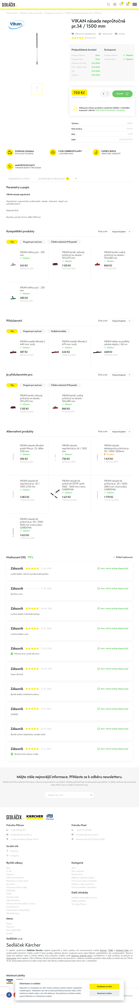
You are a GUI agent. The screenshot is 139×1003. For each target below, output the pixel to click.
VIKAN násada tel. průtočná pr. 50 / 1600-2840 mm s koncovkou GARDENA (116, 485)
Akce (74, 867)
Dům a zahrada (78, 871)
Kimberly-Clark (12, 897)
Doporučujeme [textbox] (119, 231)
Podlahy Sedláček (79, 901)
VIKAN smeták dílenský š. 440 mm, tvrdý (32, 343)
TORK (8, 893)
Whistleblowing (12, 913)
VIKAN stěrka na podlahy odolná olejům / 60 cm (116, 343)
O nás (8, 871)
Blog (8, 867)
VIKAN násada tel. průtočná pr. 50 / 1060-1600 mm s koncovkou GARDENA (32, 523)
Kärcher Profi (77, 874)
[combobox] (121, 231)
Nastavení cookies (104, 993)
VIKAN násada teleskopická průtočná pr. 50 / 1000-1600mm (116, 448)
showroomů (11, 958)
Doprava (9, 874)
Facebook (12, 851)
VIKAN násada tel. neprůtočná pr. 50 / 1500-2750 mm (30, 483)
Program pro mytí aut (53, 13)
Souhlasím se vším (104, 987)
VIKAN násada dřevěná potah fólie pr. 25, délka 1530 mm (32, 448)
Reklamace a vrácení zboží (17, 880)
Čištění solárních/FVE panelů (64, 241)
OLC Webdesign (126, 995)
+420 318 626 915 (16, 830)
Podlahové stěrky (58, 331)
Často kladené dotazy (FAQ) (17, 910)
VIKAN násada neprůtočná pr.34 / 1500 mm (83, 13)
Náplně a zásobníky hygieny (83, 877)
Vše (12, 241)
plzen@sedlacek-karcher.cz (85, 834)
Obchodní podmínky (15, 877)
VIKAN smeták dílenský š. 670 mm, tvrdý (74, 343)
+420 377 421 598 (81, 830)
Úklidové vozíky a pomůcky (31, 13)
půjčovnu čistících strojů (81, 955)
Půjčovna (10, 927)
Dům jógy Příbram (79, 904)
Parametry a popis (19, 178)
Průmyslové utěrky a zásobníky (84, 880)
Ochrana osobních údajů (16, 887)
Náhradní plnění (13, 900)
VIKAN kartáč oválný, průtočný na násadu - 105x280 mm (115, 255)
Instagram (12, 855)
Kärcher (103, 950)
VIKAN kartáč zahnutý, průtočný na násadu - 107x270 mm (73, 255)
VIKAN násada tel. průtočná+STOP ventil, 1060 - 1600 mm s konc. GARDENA (74, 485)
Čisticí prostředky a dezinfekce (84, 887)
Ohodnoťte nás (12, 906)
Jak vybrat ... (11, 884)
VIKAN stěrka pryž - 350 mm (32, 254)
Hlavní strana (11, 13)
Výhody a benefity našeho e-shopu (20, 903)
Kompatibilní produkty (53, 178)
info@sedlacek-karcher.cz (19, 834)
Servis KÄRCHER (13, 930)
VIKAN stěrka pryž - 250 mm (32, 289)
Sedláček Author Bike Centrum (84, 897)
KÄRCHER (10, 890)
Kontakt (9, 933)
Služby (9, 923)
